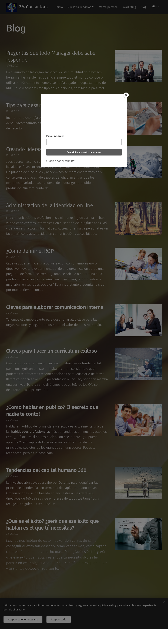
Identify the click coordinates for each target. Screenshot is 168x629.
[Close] (126, 95)
